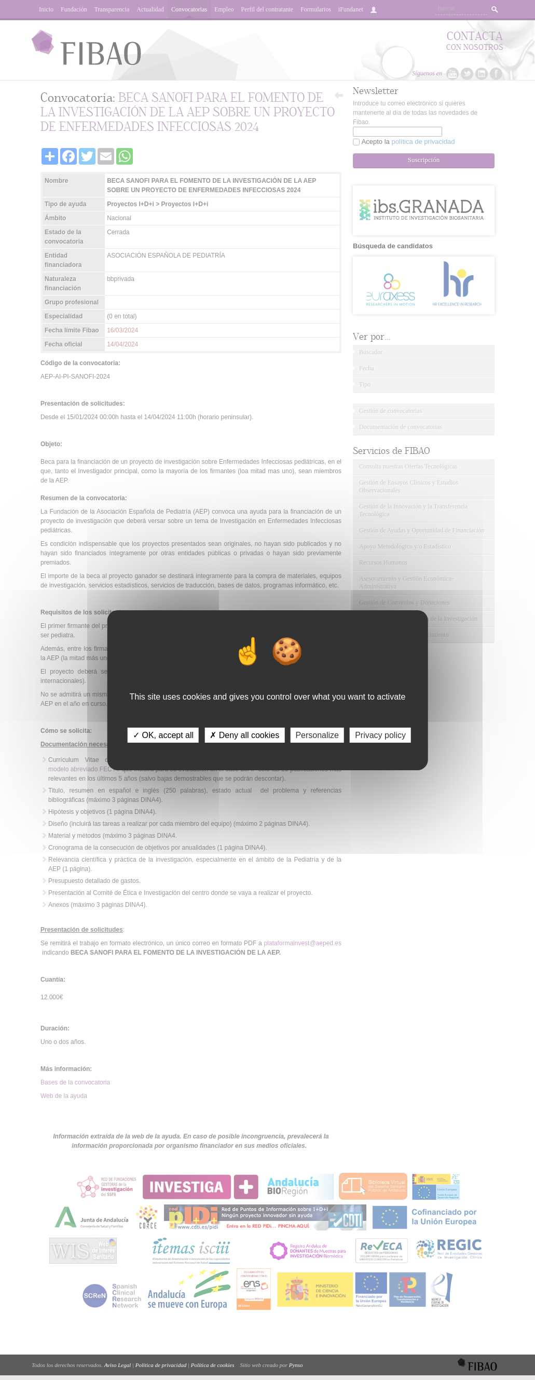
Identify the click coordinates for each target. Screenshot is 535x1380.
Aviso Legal (117, 1365)
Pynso (296, 1365)
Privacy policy (380, 734)
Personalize (317, 734)
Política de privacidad (160, 1365)
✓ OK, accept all (163, 734)
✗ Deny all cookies (244, 734)
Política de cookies (213, 1365)
